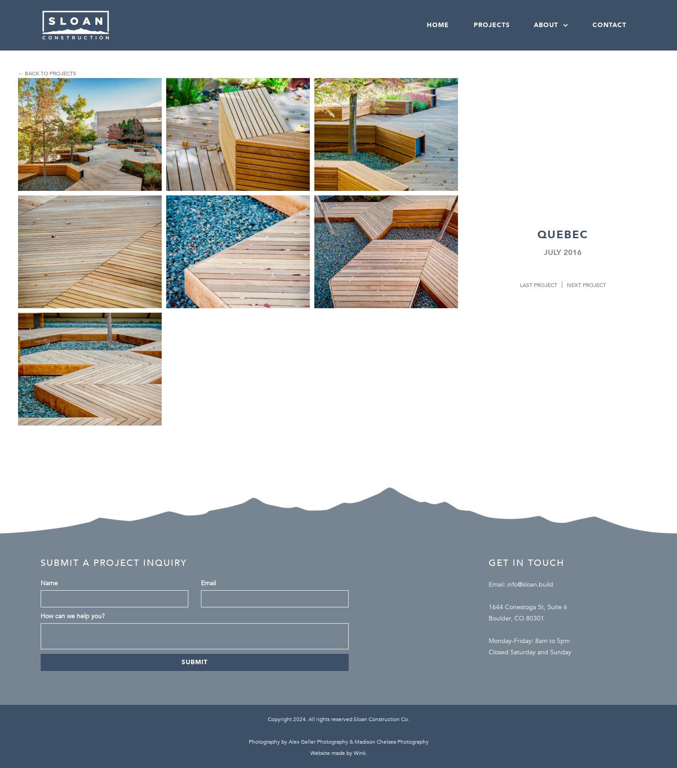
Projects (492, 25)
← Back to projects (47, 73)
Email (208, 583)
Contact (609, 25)
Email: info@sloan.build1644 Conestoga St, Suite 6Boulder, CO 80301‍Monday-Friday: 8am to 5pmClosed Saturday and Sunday (530, 618)
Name (49, 583)
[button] (550, 25)
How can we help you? (73, 616)
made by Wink (348, 753)
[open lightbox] (90, 134)
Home (438, 25)
